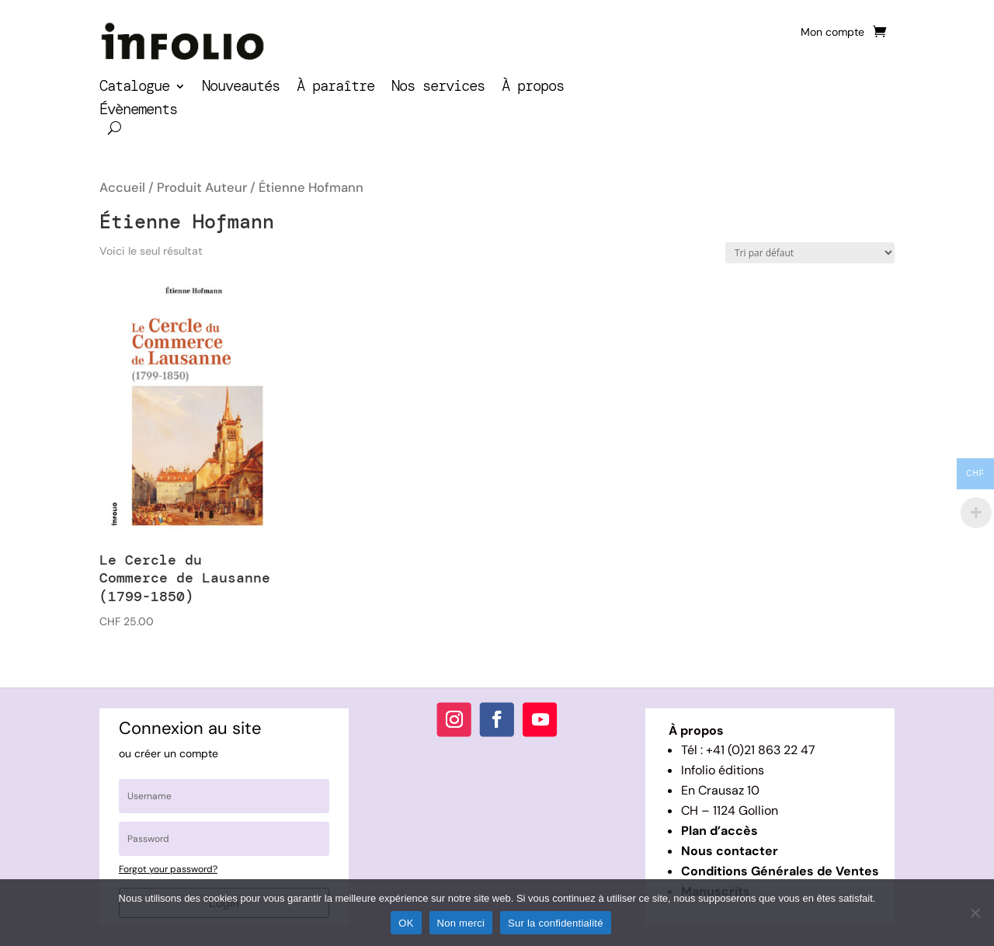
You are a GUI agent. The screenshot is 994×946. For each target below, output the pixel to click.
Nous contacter (729, 851)
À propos (533, 88)
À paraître (335, 88)
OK (405, 923)
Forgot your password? (168, 869)
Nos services (438, 88)
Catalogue (134, 88)
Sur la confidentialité (555, 923)
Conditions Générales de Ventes (780, 871)
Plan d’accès (719, 831)
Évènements (138, 111)
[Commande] (810, 252)
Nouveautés (241, 88)
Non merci (461, 923)
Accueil (122, 187)
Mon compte (832, 32)
